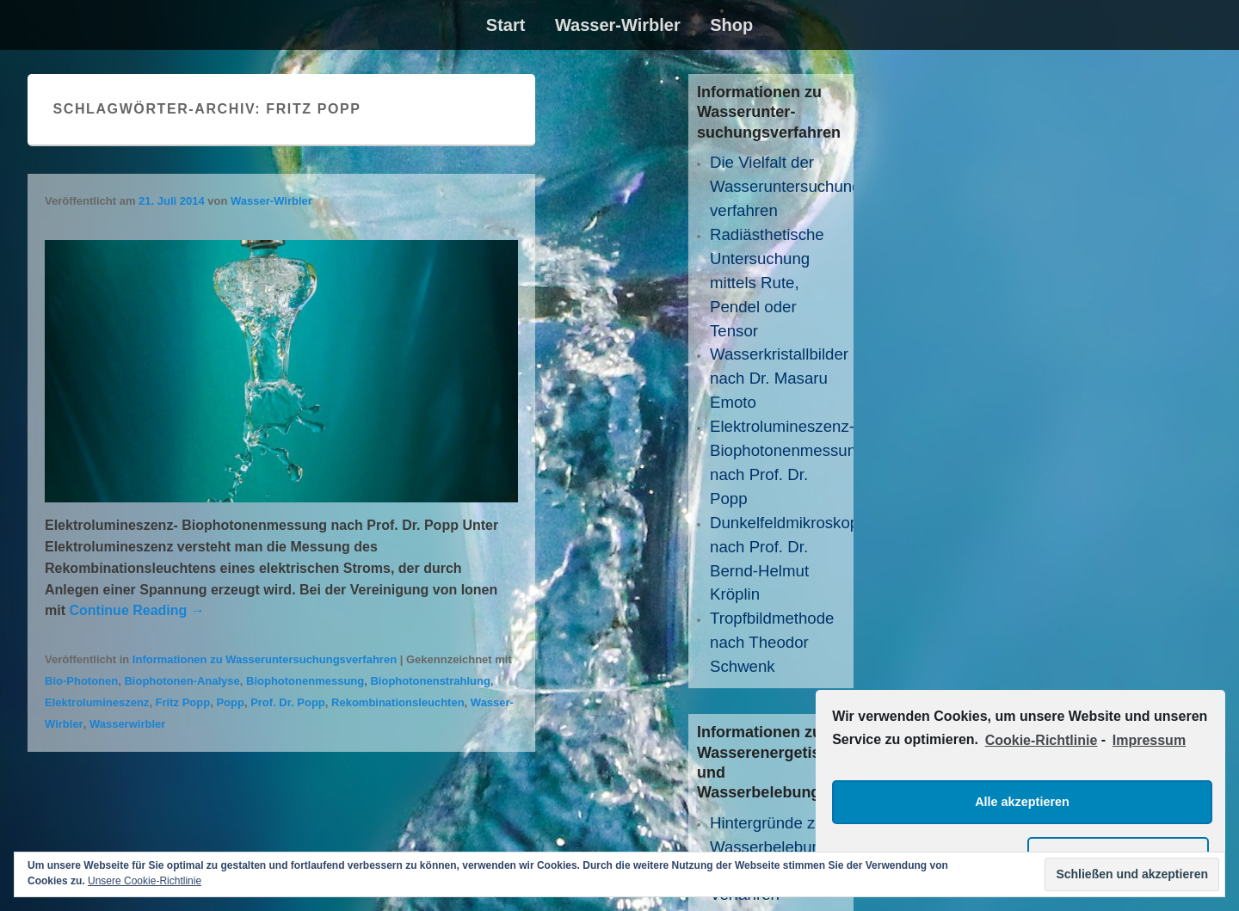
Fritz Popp (183, 702)
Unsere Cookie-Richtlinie (144, 881)
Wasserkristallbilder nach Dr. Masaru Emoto (779, 378)
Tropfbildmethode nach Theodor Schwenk (772, 642)
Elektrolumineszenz (97, 702)
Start (506, 24)
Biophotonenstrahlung (430, 680)
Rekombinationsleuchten (398, 702)
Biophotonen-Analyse (181, 680)
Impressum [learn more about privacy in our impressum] (1149, 740)
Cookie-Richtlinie (1041, 740)
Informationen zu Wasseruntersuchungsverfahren (265, 659)
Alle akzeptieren (1022, 802)
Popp (230, 702)
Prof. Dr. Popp (287, 702)
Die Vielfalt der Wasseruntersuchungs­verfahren (792, 186)
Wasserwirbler (127, 723)
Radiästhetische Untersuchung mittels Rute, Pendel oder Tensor (767, 282)
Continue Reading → (136, 610)
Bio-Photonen (81, 680)
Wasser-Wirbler (618, 24)
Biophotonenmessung (305, 680)
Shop (731, 24)
